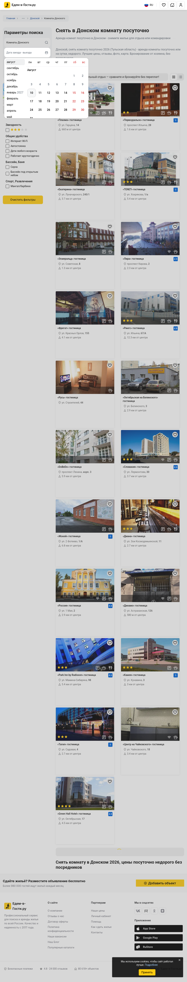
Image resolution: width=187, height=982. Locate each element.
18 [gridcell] (40, 101)
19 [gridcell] (48, 101)
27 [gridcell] (57, 109)
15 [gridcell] (74, 93)
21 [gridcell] (65, 101)
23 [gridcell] (82, 101)
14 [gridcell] (65, 93)
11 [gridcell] (40, 93)
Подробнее (151, 964)
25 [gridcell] (40, 109)
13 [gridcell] (57, 93)
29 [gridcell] (74, 109)
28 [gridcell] (65, 109)
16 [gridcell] (82, 93)
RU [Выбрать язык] (148, 5)
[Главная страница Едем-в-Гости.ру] (20, 5)
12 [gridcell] (48, 93)
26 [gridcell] (48, 109)
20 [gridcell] (57, 101)
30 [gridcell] (82, 109)
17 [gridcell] (31, 101)
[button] (163, 4)
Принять (147, 972)
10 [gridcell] (31, 93)
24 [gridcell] (31, 109)
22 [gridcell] (74, 101)
